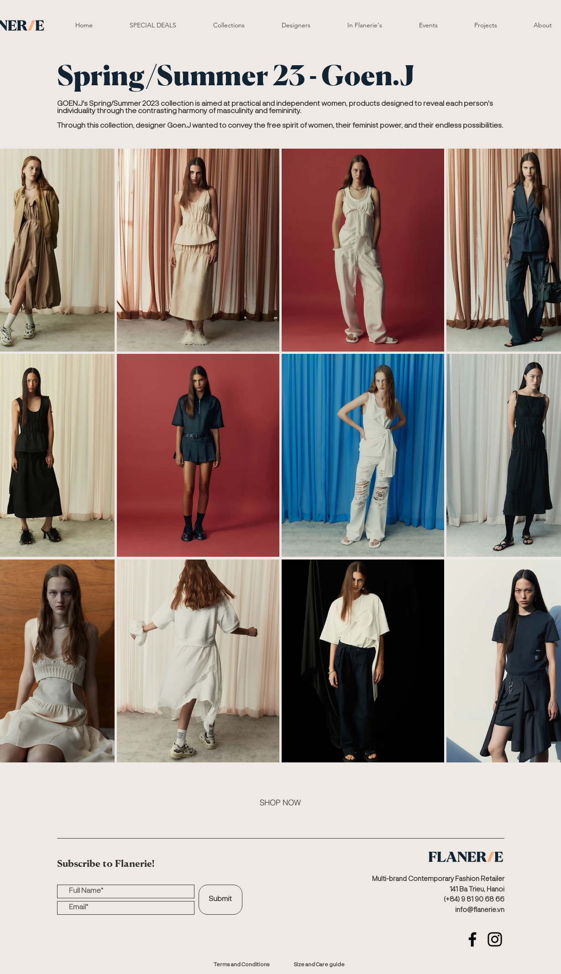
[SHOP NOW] (280, 802)
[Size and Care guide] (319, 965)
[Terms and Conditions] (242, 965)
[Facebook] (472, 939)
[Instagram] (494, 939)
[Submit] (220, 900)
